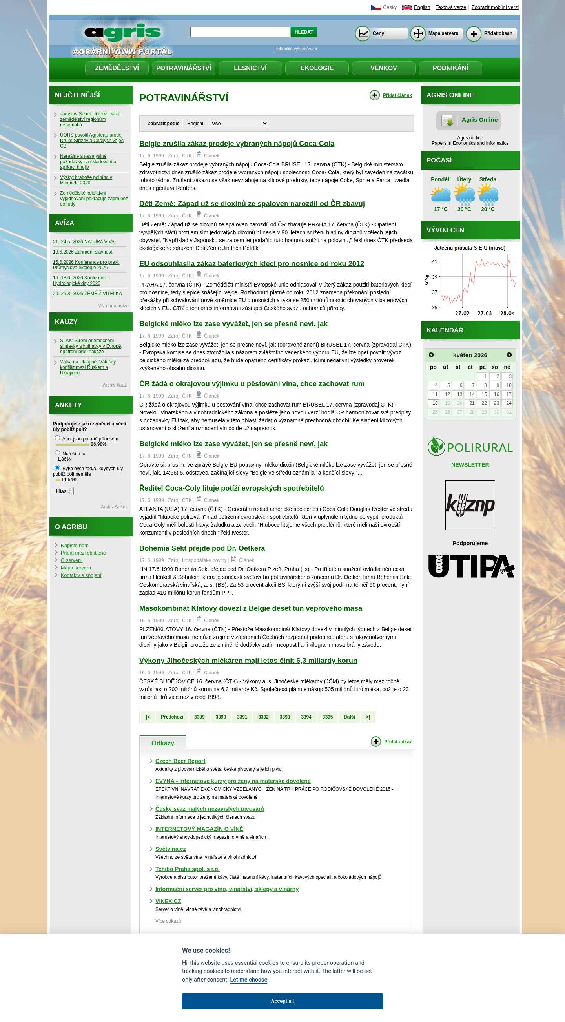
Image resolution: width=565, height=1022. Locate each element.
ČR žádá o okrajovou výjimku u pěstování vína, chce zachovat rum (252, 384)
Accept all (282, 1001)
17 (508, 394)
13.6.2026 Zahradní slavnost (82, 252)
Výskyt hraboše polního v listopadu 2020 (86, 180)
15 (484, 394)
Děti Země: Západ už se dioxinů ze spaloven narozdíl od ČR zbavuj (252, 204)
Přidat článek (397, 95)
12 (447, 394)
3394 (306, 717)
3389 (199, 717)
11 (434, 394)
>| (368, 717)
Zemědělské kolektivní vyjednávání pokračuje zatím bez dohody (94, 198)
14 (471, 394)
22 (484, 403)
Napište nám (75, 545)
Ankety (68, 405)
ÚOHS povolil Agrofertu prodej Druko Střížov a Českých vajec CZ (92, 140)
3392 (263, 717)
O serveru (71, 560)
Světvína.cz (170, 849)
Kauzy (66, 322)
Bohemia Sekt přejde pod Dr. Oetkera (202, 548)
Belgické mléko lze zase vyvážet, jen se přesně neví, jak (233, 324)
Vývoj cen (445, 230)
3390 (221, 717)
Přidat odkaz (398, 742)
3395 (328, 717)
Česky (390, 7)
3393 (285, 717)
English (422, 7)
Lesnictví (250, 68)
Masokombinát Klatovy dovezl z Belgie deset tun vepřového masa (250, 608)
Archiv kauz (115, 385)
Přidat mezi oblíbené (83, 553)
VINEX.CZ (168, 901)
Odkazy (162, 742)
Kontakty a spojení (81, 575)
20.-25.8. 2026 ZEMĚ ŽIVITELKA (87, 293)
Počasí (439, 160)
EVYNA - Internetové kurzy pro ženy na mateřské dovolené (233, 781)
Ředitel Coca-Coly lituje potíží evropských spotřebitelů (231, 488)
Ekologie (317, 68)
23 (496, 403)
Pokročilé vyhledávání (296, 48)
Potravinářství (183, 68)
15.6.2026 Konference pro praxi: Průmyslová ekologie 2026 (86, 264)
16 (496, 394)
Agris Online (480, 119)
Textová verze (451, 7)
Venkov (383, 68)
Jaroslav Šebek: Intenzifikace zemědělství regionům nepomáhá (90, 119)
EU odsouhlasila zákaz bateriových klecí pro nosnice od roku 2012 (251, 264)
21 (471, 403)
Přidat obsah (498, 33)
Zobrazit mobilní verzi (495, 7)
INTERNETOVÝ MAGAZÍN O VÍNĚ (199, 829)
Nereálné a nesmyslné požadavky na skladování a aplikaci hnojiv (88, 161)
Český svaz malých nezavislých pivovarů (209, 809)
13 (459, 394)
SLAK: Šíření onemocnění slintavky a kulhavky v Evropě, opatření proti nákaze (91, 346)
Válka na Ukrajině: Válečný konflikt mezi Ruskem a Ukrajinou (88, 367)
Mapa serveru (443, 33)
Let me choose (248, 979)
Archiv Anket (114, 506)
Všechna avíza (113, 305)
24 (508, 403)
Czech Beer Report (180, 761)
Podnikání (450, 68)
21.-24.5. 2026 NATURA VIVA (84, 242)
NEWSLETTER (470, 465)
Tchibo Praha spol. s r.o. (187, 869)
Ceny (378, 33)
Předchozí (172, 717)
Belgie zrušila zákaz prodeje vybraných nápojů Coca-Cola (236, 144)
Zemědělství (117, 68)
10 (508, 385)
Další (349, 717)
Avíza (64, 223)
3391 (242, 717)
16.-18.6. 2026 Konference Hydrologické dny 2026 (80, 280)
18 (434, 403)
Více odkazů (168, 921)
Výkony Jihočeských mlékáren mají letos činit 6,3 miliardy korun (248, 660)
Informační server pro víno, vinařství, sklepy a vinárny (227, 889)
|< (148, 717)
